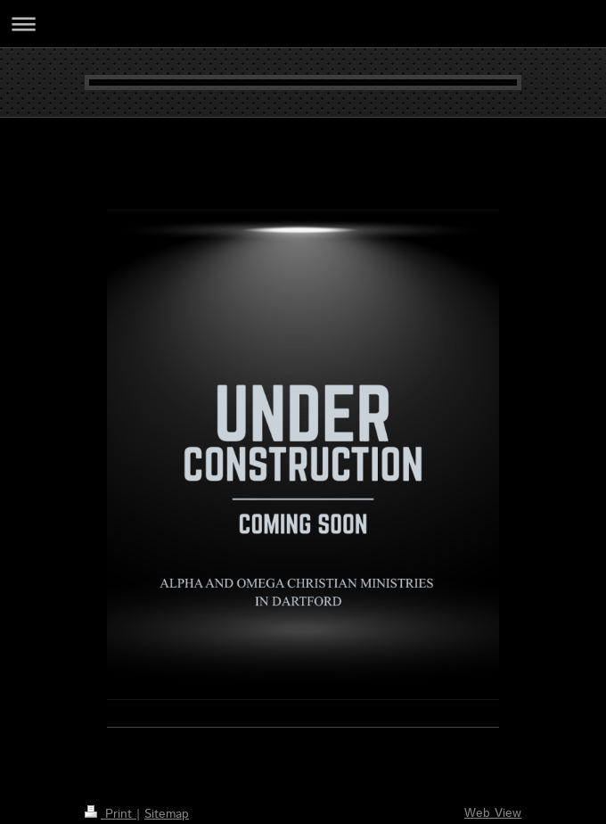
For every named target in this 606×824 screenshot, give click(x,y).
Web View (492, 813)
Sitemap (166, 814)
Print (110, 814)
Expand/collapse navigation (303, 23)
